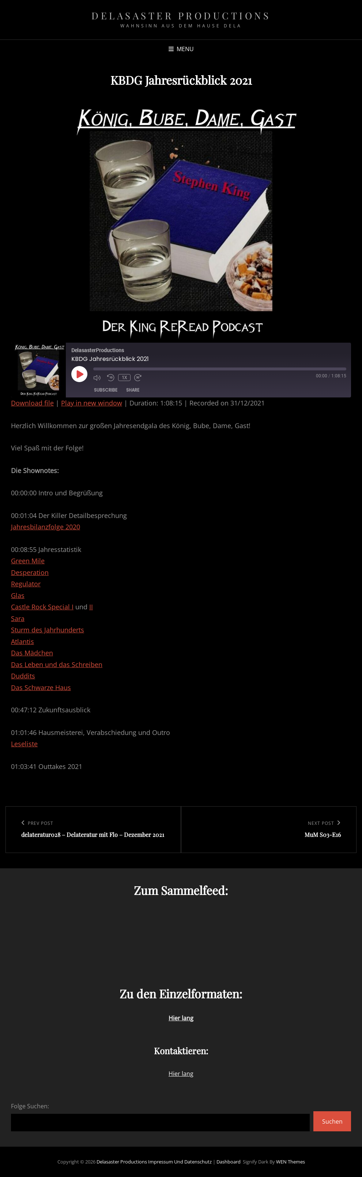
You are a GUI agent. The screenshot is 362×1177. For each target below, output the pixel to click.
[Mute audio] (98, 377)
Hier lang (181, 1074)
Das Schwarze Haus (41, 687)
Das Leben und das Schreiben (56, 664)
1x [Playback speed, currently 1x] (124, 377)
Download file (32, 403)
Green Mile (28, 560)
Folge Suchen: (30, 1106)
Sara (17, 618)
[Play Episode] (79, 374)
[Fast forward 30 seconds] (139, 377)
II (91, 606)
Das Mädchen (32, 652)
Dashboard (228, 1161)
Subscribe (105, 390)
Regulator (26, 583)
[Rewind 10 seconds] (110, 377)
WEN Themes (290, 1161)
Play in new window (91, 403)
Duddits (23, 675)
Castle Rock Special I (42, 606)
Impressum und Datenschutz (180, 1161)
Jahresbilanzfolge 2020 (45, 526)
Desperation (30, 572)
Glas (17, 595)
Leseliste (24, 743)
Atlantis (22, 641)
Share (132, 390)
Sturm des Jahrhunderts (47, 629)
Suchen (332, 1121)
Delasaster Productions (181, 15)
